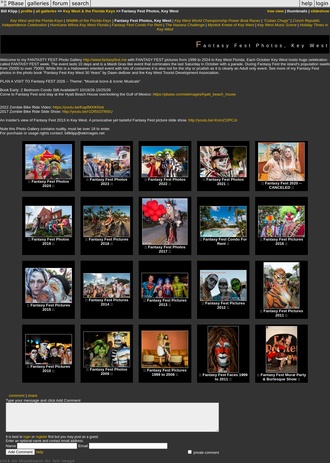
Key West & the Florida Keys (89, 11)
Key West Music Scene (277, 25)
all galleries (46, 11)
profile (27, 11)
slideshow (320, 11)
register (41, 437)
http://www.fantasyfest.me (105, 60)
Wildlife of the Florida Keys (88, 20)
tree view (275, 11)
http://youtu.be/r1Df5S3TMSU (87, 111)
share (32, 395)
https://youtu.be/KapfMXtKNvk (78, 107)
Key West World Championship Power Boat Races (217, 20)
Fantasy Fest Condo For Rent (137, 25)
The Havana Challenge (185, 25)
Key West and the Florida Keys (36, 20)
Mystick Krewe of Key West (231, 25)
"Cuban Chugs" (277, 20)
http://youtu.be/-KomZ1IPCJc (212, 120)
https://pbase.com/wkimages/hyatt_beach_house (194, 94)
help (39, 452)
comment (17, 395)
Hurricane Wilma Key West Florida (79, 25)
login (26, 437)
